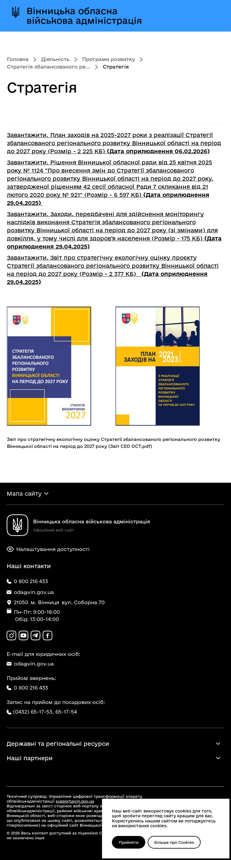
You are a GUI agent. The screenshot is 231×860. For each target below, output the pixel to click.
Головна (18, 59)
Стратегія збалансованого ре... (48, 66)
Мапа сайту (24, 493)
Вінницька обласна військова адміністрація (84, 15)
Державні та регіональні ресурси (58, 743)
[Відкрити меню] (212, 15)
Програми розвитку (108, 59)
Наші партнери (30, 758)
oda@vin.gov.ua (30, 663)
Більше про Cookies (174, 842)
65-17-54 (66, 712)
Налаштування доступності (48, 549)
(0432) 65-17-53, (33, 712)
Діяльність (55, 59)
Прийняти (128, 842)
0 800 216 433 (27, 687)
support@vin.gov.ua (75, 801)
